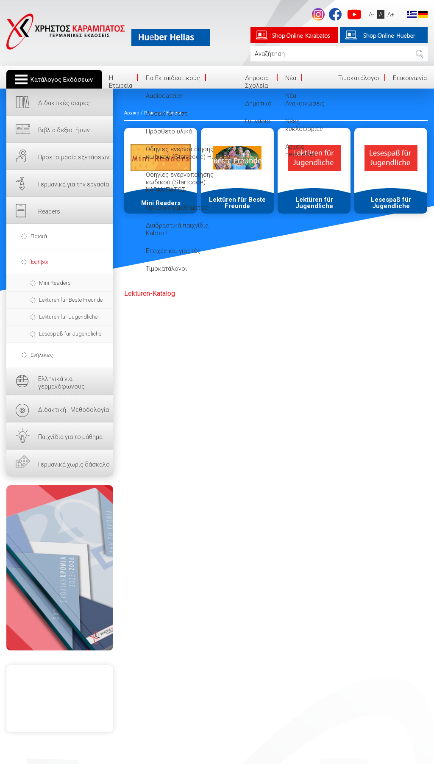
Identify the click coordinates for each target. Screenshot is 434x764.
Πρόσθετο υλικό (169, 131)
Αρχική (131, 113)
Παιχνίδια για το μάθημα (70, 436)
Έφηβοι (39, 261)
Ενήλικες (42, 355)
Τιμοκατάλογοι (166, 268)
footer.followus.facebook (335, 14)
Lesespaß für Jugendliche (70, 334)
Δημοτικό (258, 103)
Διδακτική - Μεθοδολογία (73, 409)
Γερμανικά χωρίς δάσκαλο (74, 464)
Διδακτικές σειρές (64, 103)
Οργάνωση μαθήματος (177, 207)
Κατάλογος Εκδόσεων (62, 79)
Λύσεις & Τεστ (166, 113)
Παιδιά (39, 236)
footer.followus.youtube (354, 14)
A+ (391, 14)
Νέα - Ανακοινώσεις (305, 99)
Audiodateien (165, 96)
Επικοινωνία (410, 78)
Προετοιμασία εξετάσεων (73, 157)
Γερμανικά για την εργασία (73, 184)
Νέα (290, 78)
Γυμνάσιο (257, 121)
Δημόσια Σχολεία (257, 81)
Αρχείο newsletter (300, 150)
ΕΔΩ (59, 567)
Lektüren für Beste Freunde (71, 300)
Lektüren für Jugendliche (68, 317)
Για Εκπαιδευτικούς (173, 78)
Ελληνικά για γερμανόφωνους (61, 382)
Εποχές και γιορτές (173, 251)
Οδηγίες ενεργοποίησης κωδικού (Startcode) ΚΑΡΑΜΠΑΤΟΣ (180, 182)
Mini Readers (55, 283)
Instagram (318, 14)
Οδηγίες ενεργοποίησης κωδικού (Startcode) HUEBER (188, 153)
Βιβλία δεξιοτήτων (64, 130)
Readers (49, 211)
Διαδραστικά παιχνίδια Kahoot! (177, 229)
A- (371, 14)
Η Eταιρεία (120, 81)
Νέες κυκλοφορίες (304, 125)
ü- (149, 293)
